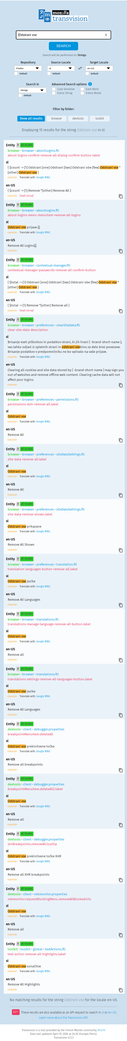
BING (47, 177)
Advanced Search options (69, 84)
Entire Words (93, 93)
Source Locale (61, 62)
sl (103, 1012)
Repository (28, 62)
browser (56, 118)
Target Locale (99, 62)
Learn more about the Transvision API (63, 1017)
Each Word (92, 89)
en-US (112, 1012)
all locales (26, 145)
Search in (32, 84)
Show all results (31, 118)
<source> (12, 177)
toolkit (99, 118)
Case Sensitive (66, 89)
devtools (78, 118)
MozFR (101, 1030)
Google (40, 177)
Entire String (64, 93)
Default (23, 73)
